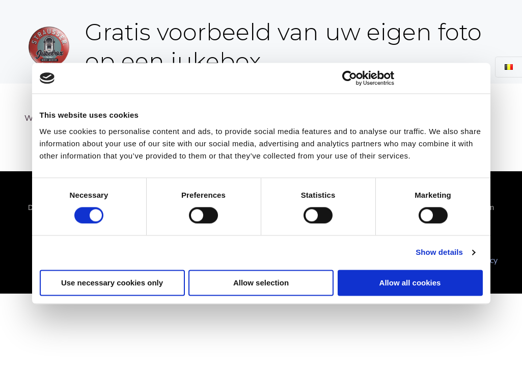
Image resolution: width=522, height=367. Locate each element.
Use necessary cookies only (112, 283)
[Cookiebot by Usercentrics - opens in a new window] (349, 78)
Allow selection (261, 283)
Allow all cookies (410, 283)
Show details (439, 252)
